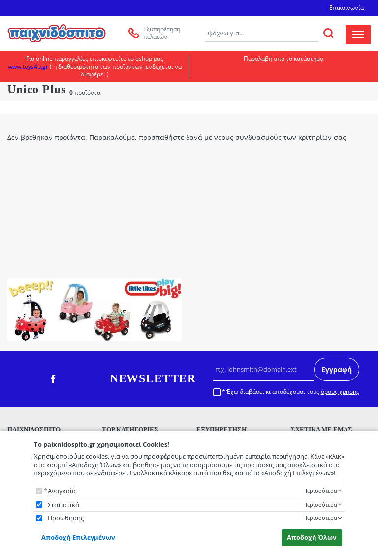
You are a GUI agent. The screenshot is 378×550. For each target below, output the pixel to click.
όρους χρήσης (340, 391)
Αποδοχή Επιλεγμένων (78, 537)
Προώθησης (66, 518)
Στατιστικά (63, 505)
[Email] (263, 369)
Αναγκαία (62, 491)
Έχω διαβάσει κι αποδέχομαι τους (292, 392)
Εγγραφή (336, 369)
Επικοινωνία (346, 7)
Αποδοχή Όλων (312, 537)
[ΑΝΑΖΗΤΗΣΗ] (328, 33)
